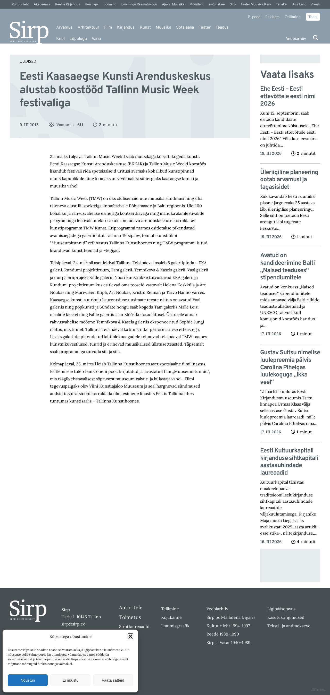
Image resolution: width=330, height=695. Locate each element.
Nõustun (28, 680)
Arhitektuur (88, 27)
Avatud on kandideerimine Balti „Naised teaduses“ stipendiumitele (287, 267)
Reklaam (272, 16)
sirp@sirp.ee (73, 624)
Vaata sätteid (113, 680)
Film (108, 27)
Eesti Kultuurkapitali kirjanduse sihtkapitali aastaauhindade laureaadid (289, 462)
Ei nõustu (70, 680)
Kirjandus (126, 27)
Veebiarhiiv (296, 38)
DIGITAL (319, 690)
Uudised (28, 61)
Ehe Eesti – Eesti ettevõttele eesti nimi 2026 (288, 96)
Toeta (313, 16)
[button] (130, 636)
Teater (205, 27)
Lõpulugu (78, 38)
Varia (96, 38)
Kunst (145, 27)
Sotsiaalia (185, 27)
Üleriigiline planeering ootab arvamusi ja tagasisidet (289, 180)
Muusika (163, 27)
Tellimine (293, 16)
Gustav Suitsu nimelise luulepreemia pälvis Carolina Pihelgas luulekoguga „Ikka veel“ (290, 367)
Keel (60, 38)
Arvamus (64, 27)
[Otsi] (315, 37)
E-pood (254, 16)
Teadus (222, 27)
